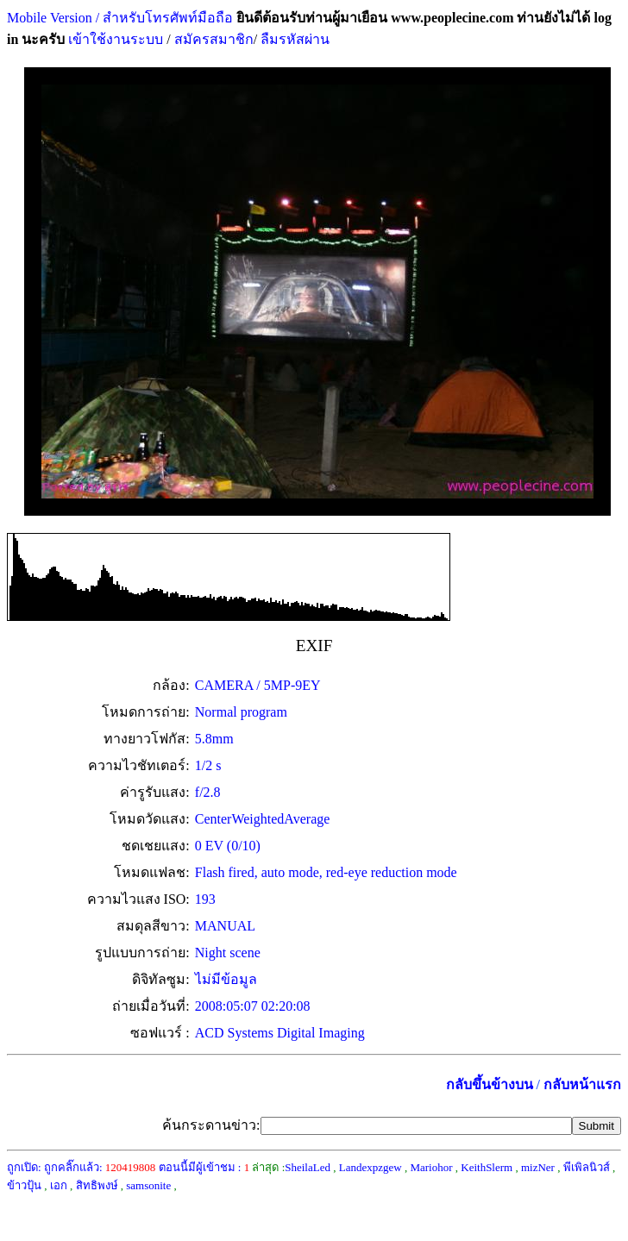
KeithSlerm (486, 1167)
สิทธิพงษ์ (97, 1185)
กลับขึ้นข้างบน (489, 1084)
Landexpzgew (370, 1167)
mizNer (538, 1167)
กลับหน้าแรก (582, 1084)
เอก (58, 1185)
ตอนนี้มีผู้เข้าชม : (204, 1167)
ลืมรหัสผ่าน (293, 39)
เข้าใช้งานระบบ (114, 39)
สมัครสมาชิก (214, 39)
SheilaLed (307, 1167)
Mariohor (431, 1167)
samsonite (148, 1185)
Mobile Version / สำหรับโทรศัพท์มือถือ (120, 17)
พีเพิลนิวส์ (586, 1167)
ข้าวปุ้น (24, 1185)
